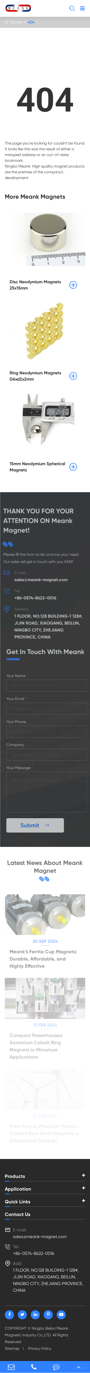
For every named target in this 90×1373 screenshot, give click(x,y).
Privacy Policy (39, 1348)
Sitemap (12, 1348)
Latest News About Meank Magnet (45, 867)
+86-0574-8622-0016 (34, 598)
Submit (36, 825)
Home (16, 22)
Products (15, 1176)
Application (18, 1189)
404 (31, 22)
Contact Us (17, 1214)
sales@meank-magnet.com (39, 579)
